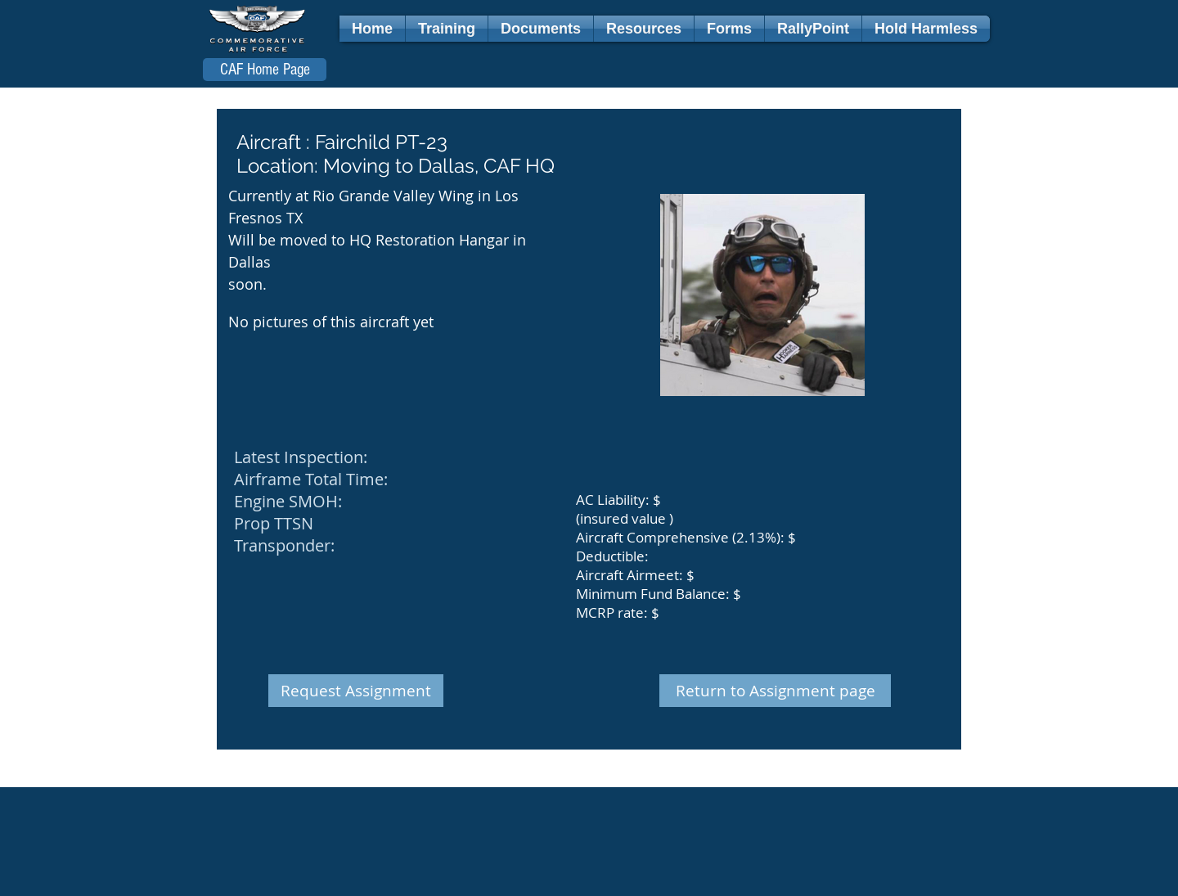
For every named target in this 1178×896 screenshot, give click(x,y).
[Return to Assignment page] (775, 690)
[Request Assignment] (355, 690)
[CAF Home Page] (264, 69)
